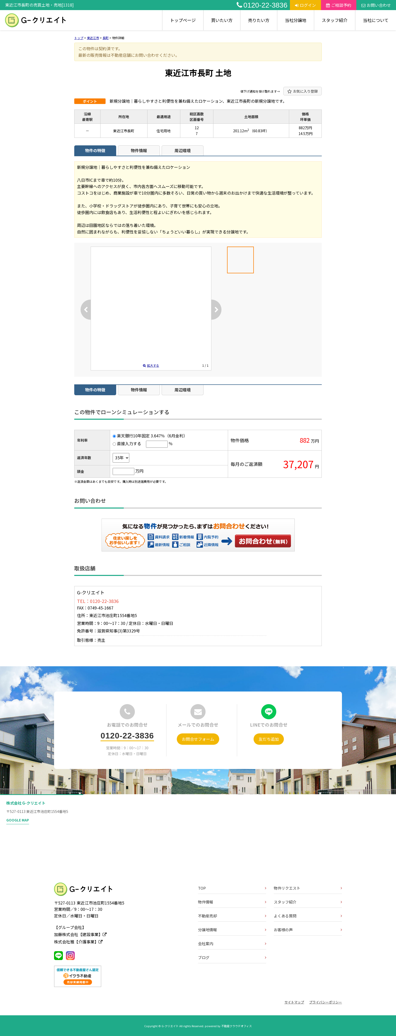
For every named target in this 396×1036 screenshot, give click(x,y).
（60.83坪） (259, 130)
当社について (375, 20)
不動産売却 (207, 915)
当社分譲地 (295, 20)
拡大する (151, 365)
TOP (202, 888)
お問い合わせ (376, 5)
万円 (139, 471)
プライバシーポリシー (325, 1002)
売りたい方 (258, 20)
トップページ (183, 20)
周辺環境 (183, 150)
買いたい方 (222, 20)
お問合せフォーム (198, 739)
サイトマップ (294, 1002)
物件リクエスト (287, 888)
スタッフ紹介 (335, 20)
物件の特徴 (95, 150)
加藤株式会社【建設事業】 (80, 934)
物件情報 (139, 150)
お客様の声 (283, 929)
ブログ (203, 957)
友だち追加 (269, 739)
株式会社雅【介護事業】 (78, 942)
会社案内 (205, 943)
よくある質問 (285, 915)
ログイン (305, 5)
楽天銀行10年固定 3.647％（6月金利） (152, 436)
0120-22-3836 (262, 5)
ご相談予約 (338, 5)
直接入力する (129, 443)
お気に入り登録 (302, 91)
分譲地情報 (207, 929)
